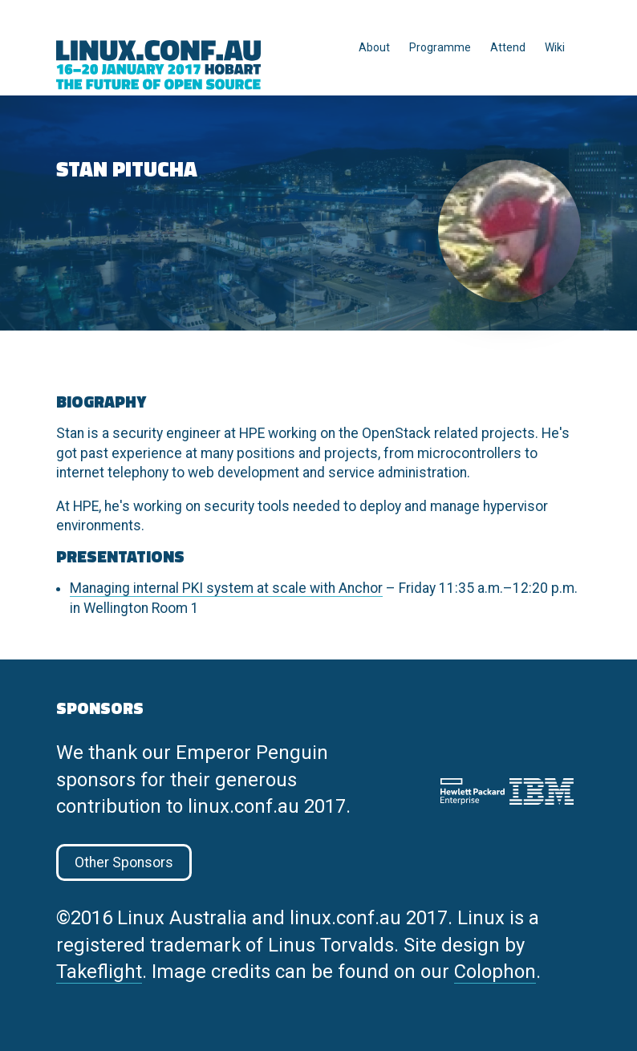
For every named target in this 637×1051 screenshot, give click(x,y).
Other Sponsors (124, 862)
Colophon (495, 971)
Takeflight (99, 971)
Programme (440, 47)
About (374, 47)
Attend (507, 47)
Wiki (555, 47)
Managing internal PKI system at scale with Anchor (226, 588)
